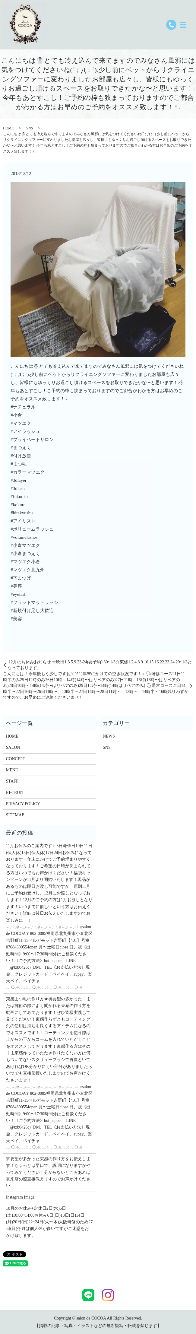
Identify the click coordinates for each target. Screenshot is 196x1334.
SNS (29, 128)
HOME (8, 128)
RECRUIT (15, 792)
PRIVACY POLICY (23, 804)
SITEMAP (15, 815)
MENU (12, 770)
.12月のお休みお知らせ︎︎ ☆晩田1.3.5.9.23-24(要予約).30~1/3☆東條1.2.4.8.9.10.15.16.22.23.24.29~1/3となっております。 (100, 665)
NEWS (109, 736)
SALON (13, 747)
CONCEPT (15, 759)
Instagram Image (20, 1197)
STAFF (12, 781)
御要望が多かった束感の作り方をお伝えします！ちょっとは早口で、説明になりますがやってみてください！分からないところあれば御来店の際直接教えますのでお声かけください (48, 1172)
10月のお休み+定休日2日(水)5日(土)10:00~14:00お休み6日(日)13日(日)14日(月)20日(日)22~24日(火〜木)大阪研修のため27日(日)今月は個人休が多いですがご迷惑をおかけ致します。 (49, 1222)
